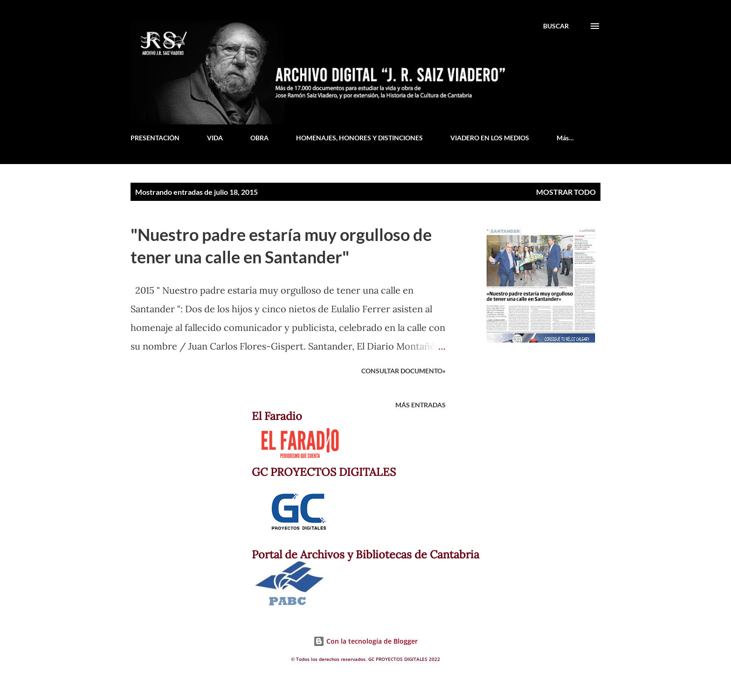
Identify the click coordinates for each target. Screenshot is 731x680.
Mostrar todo (566, 191)
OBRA (259, 138)
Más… (565, 138)
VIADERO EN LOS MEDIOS (489, 138)
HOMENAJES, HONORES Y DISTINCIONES (359, 138)
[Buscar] (556, 26)
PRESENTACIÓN (155, 138)
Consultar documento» (403, 371)
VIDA (215, 138)
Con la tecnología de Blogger (365, 641)
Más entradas (420, 405)
